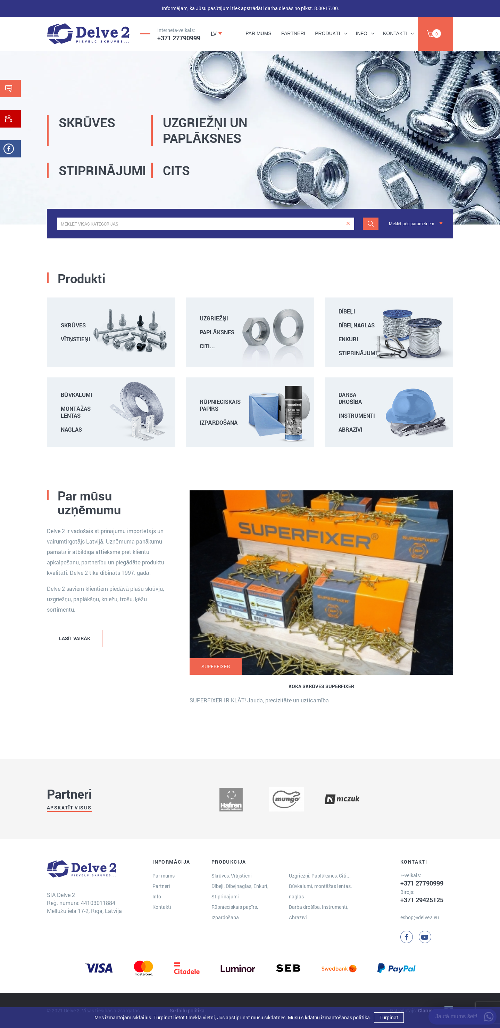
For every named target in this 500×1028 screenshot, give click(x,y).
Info (361, 33)
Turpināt (389, 1017)
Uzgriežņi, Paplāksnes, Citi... (320, 875)
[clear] (348, 224)
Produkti (327, 33)
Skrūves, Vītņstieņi (231, 875)
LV (214, 33)
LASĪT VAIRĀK (74, 638)
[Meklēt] (370, 224)
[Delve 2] (88, 33)
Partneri (293, 33)
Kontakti (395, 33)
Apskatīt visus (69, 807)
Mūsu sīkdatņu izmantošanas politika (329, 1017)
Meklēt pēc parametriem (411, 223)
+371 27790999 (178, 38)
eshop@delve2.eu (419, 917)
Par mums (258, 33)
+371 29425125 (421, 900)
